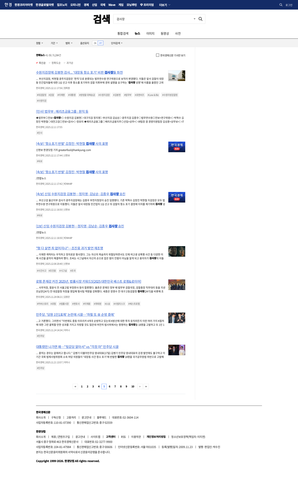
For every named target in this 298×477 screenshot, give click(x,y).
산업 (94, 5)
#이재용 (86, 303)
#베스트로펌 (134, 303)
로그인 (289, 5)
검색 (101, 19)
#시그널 (63, 270)
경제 (86, 5)
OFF (100, 43)
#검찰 (51, 95)
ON (95, 43)
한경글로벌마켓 (45, 5)
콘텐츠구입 (64, 437)
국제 (102, 5)
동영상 (165, 33)
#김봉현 (116, 95)
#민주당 (40, 336)
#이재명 (61, 95)
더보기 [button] (163, 5)
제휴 (53, 437)
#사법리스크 (119, 303)
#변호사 (75, 303)
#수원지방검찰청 (170, 95)
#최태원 (97, 303)
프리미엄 (148, 5)
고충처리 (71, 417)
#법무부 (127, 95)
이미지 (150, 33)
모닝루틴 (132, 5)
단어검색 (115, 43)
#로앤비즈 (139, 95)
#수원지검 (41, 100)
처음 (75, 386)
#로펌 (53, 303)
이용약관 (136, 437)
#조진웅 (52, 270)
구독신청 (56, 417)
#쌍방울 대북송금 (87, 95)
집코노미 (62, 5)
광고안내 (86, 417)
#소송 (107, 303)
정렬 (38, 43)
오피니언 (75, 5)
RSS (123, 437)
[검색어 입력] (155, 19)
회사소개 (41, 417)
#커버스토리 (42, 303)
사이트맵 (95, 437)
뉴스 (137, 33)
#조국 (72, 270)
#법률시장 (64, 303)
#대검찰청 (41, 95)
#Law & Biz (153, 95)
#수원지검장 (104, 95)
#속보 (39, 161)
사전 (178, 33)
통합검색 (123, 33)
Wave (111, 5)
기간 (53, 43)
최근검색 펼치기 (192, 19)
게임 (121, 5)
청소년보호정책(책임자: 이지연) (188, 437)
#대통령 (71, 95)
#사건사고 (41, 270)
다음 (140, 386)
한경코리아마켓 (24, 5)
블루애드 (101, 417)
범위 (67, 43)
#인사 (39, 133)
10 (132, 386)
